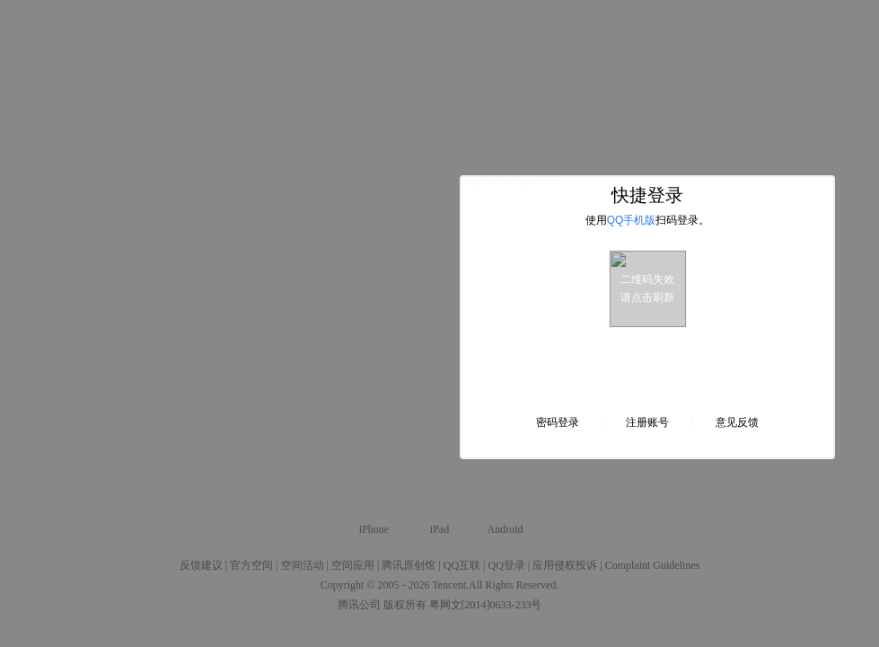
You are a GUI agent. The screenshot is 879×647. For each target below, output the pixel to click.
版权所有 (404, 604)
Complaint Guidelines (652, 565)
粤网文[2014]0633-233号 (485, 604)
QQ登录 (506, 565)
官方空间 (251, 565)
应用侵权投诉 (564, 565)
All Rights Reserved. (513, 585)
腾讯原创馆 (408, 565)
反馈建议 (201, 565)
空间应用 (352, 565)
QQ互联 (462, 565)
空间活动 (302, 565)
